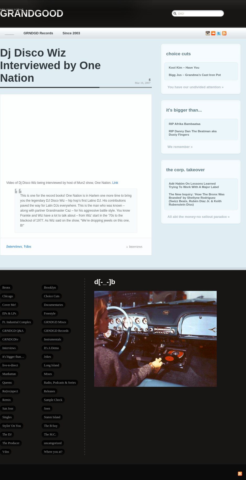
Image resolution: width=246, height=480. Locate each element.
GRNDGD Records (38, 33)
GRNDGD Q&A (13, 331)
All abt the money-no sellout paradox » (198, 217)
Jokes (47, 356)
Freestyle (49, 313)
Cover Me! (9, 305)
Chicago (7, 296)
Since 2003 (71, 33)
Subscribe (224, 33)
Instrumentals (52, 339)
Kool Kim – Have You (184, 67)
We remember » (180, 147)
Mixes (48, 374)
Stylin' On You (11, 426)
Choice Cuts (51, 296)
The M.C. (50, 434)
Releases (49, 391)
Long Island (51, 365)
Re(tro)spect (10, 391)
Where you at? (53, 452)
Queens (7, 382)
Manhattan (9, 374)
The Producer (10, 443)
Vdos (27, 246)
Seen (47, 408)
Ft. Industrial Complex (16, 322)
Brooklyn (50, 287)
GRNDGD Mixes (55, 322)
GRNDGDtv (10, 339)
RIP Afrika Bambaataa (184, 123)
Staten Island (52, 417)
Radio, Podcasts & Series (60, 382)
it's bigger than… (13, 356)
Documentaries (53, 305)
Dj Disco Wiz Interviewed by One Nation (50, 65)
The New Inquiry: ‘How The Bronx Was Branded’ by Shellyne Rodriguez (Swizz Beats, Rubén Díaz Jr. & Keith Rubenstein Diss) (197, 199)
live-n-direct (10, 365)
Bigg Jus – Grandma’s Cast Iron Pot (195, 74)
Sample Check (53, 400)
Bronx (6, 287)
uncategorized (53, 443)
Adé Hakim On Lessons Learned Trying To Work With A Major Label (194, 185)
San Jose (7, 408)
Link (115, 183)
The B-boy (51, 426)
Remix (6, 400)
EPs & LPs (9, 313)
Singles (7, 417)
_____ (9, 33)
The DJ (7, 434)
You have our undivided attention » (195, 87)
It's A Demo (51, 348)
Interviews (14, 246)
